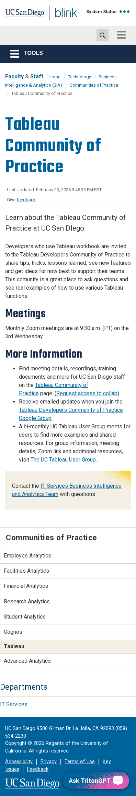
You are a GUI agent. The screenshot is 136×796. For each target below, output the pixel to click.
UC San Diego (20, 15)
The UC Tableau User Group (63, 459)
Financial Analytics (26, 586)
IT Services (13, 704)
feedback (26, 199)
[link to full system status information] (125, 11)
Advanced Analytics (27, 661)
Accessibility (19, 762)
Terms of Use (80, 762)
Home (54, 76)
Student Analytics (25, 616)
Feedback (37, 769)
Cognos (13, 632)
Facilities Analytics (26, 570)
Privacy (49, 762)
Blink (54, 22)
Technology (79, 76)
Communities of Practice (94, 85)
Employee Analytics (27, 555)
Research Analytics (27, 601)
